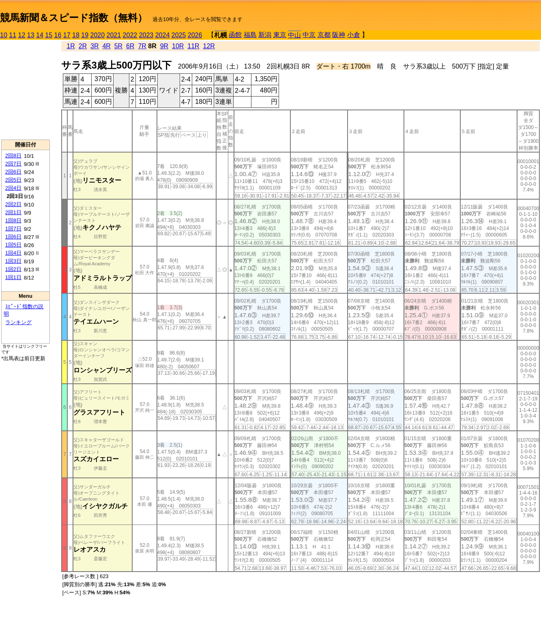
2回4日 (13, 188)
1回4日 (13, 253)
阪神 (338, 34)
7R (142, 46)
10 (3, 35)
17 (67, 35)
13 (30, 35)
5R (118, 46)
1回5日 (13, 245)
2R (83, 46)
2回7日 (13, 164)
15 (48, 35)
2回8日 (13, 156)
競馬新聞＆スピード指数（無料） (73, 17)
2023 (146, 35)
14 (39, 35)
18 (75, 35)
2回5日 (13, 180)
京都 (324, 34)
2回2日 (13, 204)
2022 (130, 35)
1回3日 (13, 261)
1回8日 (13, 220)
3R (94, 46)
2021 (114, 35)
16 (58, 35)
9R (164, 46)
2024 (162, 35)
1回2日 (13, 269)
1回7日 (13, 229)
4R (106, 46)
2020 (97, 35)
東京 (279, 34)
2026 (195, 35)
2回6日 (13, 172)
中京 (309, 34)
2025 (179, 35)
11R (193, 46)
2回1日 (13, 212)
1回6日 (13, 237)
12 (22, 35)
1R (71, 46)
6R (130, 46)
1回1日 (13, 277)
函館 (235, 34)
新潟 (264, 34)
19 (84, 35)
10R (178, 46)
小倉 (353, 34)
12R (209, 46)
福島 (250, 34)
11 (12, 35)
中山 (294, 35)
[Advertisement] (25, 89)
